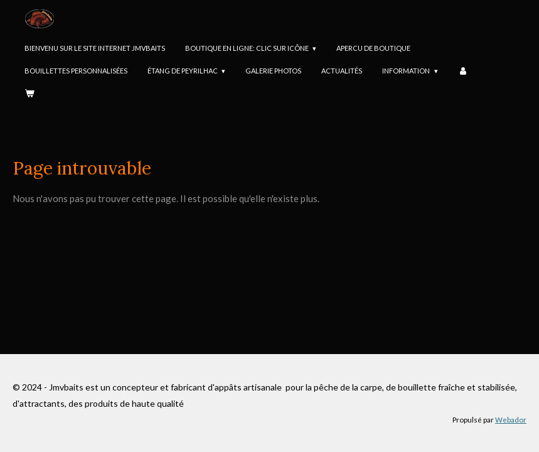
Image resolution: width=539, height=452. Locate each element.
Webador (510, 419)
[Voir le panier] (29, 94)
